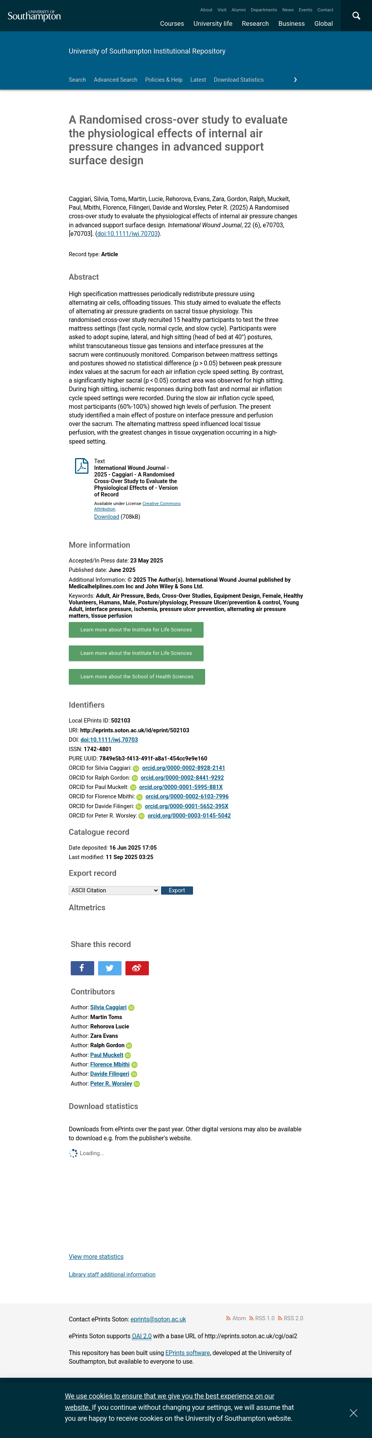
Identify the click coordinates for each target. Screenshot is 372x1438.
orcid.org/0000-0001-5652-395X (187, 806)
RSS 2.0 (294, 1318)
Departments (264, 10)
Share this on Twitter (110, 968)
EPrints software (187, 1353)
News (287, 10)
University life (212, 23)
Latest (198, 80)
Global (323, 23)
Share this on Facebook (82, 968)
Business (292, 23)
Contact (325, 10)
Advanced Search (115, 80)
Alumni (238, 10)
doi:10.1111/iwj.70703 (127, 233)
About (206, 10)
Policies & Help (163, 80)
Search (77, 80)
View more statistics (96, 1256)
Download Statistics (239, 80)
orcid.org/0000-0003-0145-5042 (189, 815)
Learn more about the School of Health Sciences (136, 676)
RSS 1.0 (265, 1318)
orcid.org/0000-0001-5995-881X (181, 787)
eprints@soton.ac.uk (158, 1319)
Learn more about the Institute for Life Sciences (136, 630)
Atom (239, 1318)
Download (106, 517)
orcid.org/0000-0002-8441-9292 (182, 778)
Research (255, 23)
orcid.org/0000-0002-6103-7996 (187, 796)
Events (306, 10)
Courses (172, 23)
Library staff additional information (112, 1274)
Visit (222, 10)
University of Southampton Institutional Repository (147, 51)
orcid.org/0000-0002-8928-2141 (183, 768)
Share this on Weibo (137, 968)
